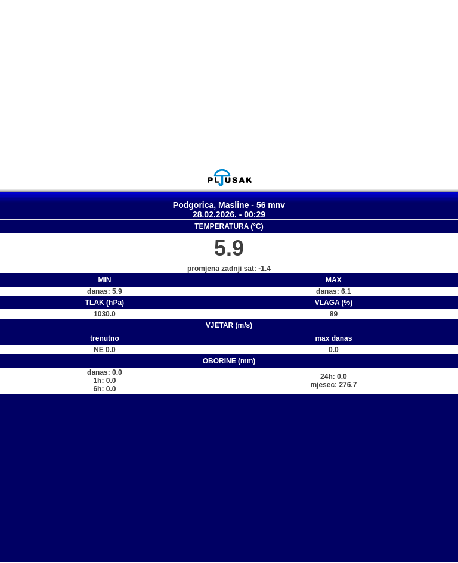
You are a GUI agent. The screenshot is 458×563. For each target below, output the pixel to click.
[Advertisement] (229, 84)
